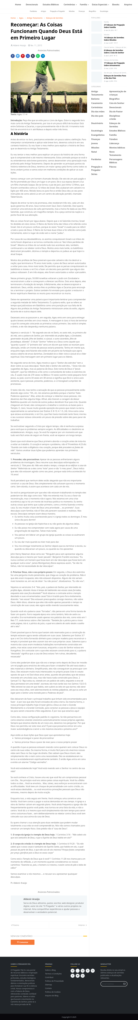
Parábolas (33, 11)
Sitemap (48, 984)
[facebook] (134, 4)
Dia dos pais (108, 73)
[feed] (78, 971)
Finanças (82, 11)
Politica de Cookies (53, 992)
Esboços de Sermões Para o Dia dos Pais (115, 76)
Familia (106, 22)
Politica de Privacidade (54, 981)
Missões (72, 11)
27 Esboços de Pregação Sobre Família (114, 26)
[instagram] (136, 4)
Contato (48, 988)
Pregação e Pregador (57, 11)
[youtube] (93, 971)
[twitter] (78, 976)
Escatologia (104, 11)
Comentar (22, 942)
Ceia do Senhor (109, 47)
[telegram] (73, 971)
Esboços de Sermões (123, 47)
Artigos (43, 11)
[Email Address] (111, 984)
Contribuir (49, 977)
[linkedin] (83, 971)
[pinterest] (88, 971)
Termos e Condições (53, 973)
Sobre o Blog (50, 970)
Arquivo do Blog (51, 995)
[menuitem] (18, 4)
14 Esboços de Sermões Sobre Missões (114, 38)
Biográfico (92, 11)
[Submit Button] (124, 984)
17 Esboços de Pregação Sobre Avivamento (114, 64)
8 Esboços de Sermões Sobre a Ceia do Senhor (114, 51)
